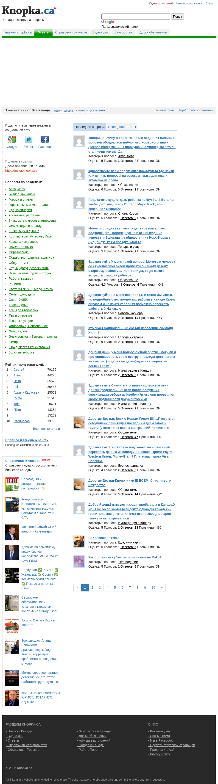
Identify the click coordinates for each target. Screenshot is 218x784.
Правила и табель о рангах (26, 440)
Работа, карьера (21, 278)
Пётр (17, 381)
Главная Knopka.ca (17, 32)
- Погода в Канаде (90, 745)
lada (17, 404)
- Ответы (12, 740)
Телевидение (18, 305)
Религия (15, 284)
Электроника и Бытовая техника (33, 336)
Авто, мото (17, 189)
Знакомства (123, 32)
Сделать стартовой (161, 3)
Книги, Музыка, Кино (24, 231)
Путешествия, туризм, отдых (30, 273)
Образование (19, 252)
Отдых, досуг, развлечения (29, 268)
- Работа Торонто (89, 749)
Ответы (43, 32)
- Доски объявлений (91, 736)
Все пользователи (46, 429)
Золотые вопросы (22, 352)
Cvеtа (18, 398)
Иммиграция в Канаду (25, 226)
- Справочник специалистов (26, 745)
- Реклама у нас (159, 731)
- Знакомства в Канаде (94, 731)
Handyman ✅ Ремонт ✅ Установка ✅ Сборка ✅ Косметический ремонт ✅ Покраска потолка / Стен (39, 579)
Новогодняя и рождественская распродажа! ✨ (33, 483)
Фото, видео (18, 331)
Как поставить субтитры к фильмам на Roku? (125, 557)
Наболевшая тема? (103, 538)
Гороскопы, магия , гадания (29, 205)
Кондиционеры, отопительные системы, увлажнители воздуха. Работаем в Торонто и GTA (39, 508)
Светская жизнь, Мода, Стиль (31, 289)
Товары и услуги (21, 321)
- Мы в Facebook (160, 740)
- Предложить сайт (162, 749)
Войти (209, 3)
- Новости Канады (19, 731)
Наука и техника (21, 247)
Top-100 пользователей (196, 110)
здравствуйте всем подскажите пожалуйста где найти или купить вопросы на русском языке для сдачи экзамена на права (131, 175)
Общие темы (18, 263)
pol (16, 387)
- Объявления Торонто (22, 749)
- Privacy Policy (159, 754)
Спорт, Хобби (18, 299)
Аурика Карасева (26, 392)
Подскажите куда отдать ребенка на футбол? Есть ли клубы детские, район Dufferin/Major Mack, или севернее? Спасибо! (131, 204)
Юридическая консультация (29, 347)
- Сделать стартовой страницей (171, 745)
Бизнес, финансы (22, 194)
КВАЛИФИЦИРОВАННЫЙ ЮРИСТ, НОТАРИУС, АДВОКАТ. (40, 697)
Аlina (17, 375)
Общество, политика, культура (31, 257)
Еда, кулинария (20, 210)
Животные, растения (24, 215)
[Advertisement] (109, 72)
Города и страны (21, 199)
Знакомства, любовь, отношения (33, 220)
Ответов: (128, 161)
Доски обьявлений (153, 32)
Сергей (19, 369)
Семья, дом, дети (22, 294)
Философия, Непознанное (28, 326)
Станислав (22, 421)
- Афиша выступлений (93, 740)
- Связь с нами (159, 736)
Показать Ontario (62, 111)
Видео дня (100, 32)
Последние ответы (122, 127)
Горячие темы (164, 110)
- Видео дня (14, 736)
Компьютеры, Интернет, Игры (31, 236)
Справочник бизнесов (71, 32)
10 (153, 587)
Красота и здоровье (23, 241)
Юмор (13, 342)
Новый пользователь (189, 3)
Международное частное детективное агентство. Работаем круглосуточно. (40, 677)
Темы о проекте (20, 315)
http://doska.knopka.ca (21, 170)
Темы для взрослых (23, 310)
